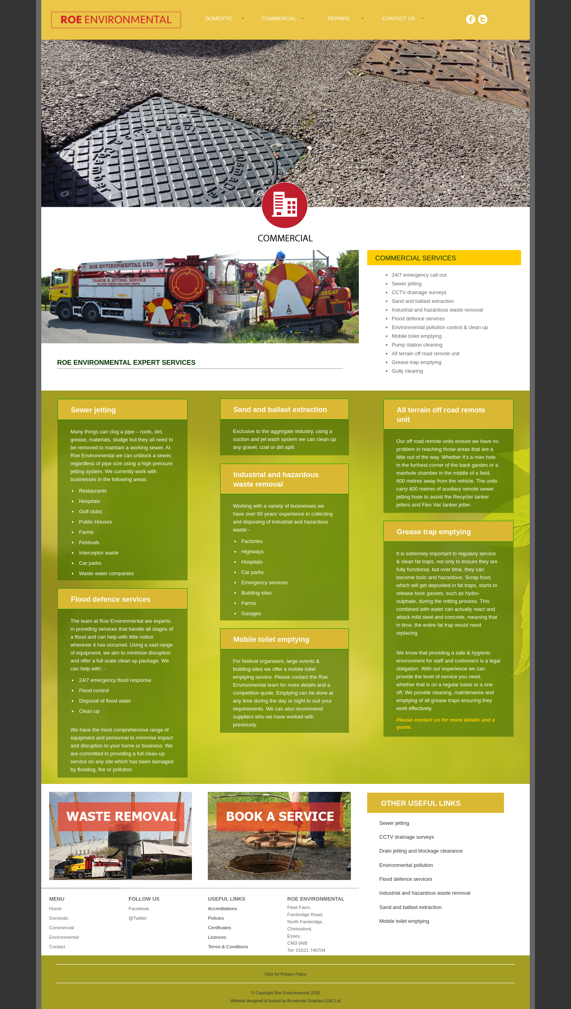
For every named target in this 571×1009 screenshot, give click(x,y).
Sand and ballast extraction (410, 907)
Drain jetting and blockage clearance (421, 851)
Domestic (59, 917)
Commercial (61, 927)
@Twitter (137, 917)
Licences (217, 937)
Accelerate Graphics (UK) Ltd (314, 1001)
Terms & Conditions (228, 946)
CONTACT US (398, 18)
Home (55, 908)
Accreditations (222, 908)
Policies (216, 917)
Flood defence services (406, 879)
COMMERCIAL (278, 18)
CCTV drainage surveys (406, 837)
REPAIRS (339, 18)
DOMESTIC (219, 18)
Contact (57, 946)
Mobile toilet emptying (404, 921)
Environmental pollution (406, 865)
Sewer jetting (394, 823)
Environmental (64, 937)
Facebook (138, 908)
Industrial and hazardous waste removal (425, 893)
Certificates (219, 927)
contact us (427, 720)
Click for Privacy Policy (285, 974)
